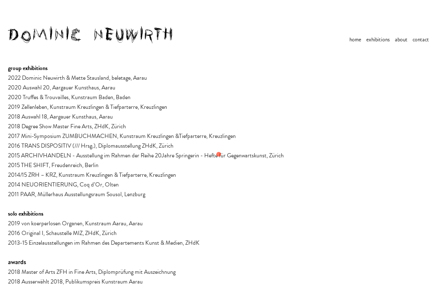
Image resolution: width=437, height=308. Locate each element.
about (401, 40)
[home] (91, 34)
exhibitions (378, 40)
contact (421, 40)
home (355, 40)
